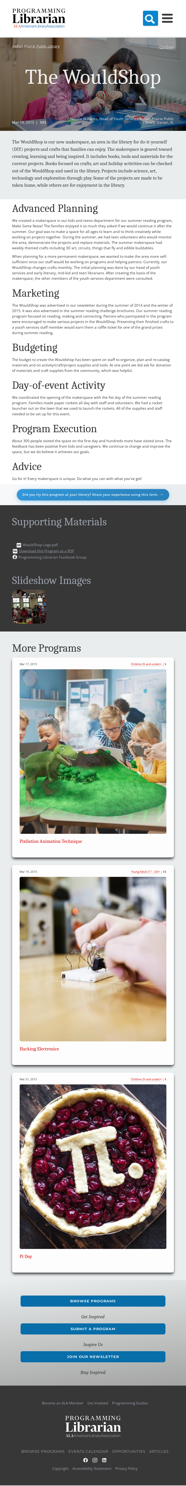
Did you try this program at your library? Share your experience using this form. (90, 495)
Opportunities (128, 1452)
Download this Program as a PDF (46, 551)
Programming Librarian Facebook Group (52, 557)
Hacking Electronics (39, 1049)
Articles (159, 1452)
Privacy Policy (126, 1469)
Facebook (85, 1460)
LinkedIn (104, 1460)
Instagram (95, 1460)
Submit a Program (93, 1329)
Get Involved (97, 1403)
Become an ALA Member (63, 1403)
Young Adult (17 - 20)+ (145, 872)
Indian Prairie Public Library (35, 46)
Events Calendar (88, 1452)
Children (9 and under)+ (146, 664)
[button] (29, 622)
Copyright (60, 1469)
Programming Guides (130, 1403)
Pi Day (26, 1256)
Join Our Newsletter (93, 1357)
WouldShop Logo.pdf (40, 545)
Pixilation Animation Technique (51, 841)
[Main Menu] (167, 18)
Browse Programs (93, 1301)
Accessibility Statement (91, 1469)
